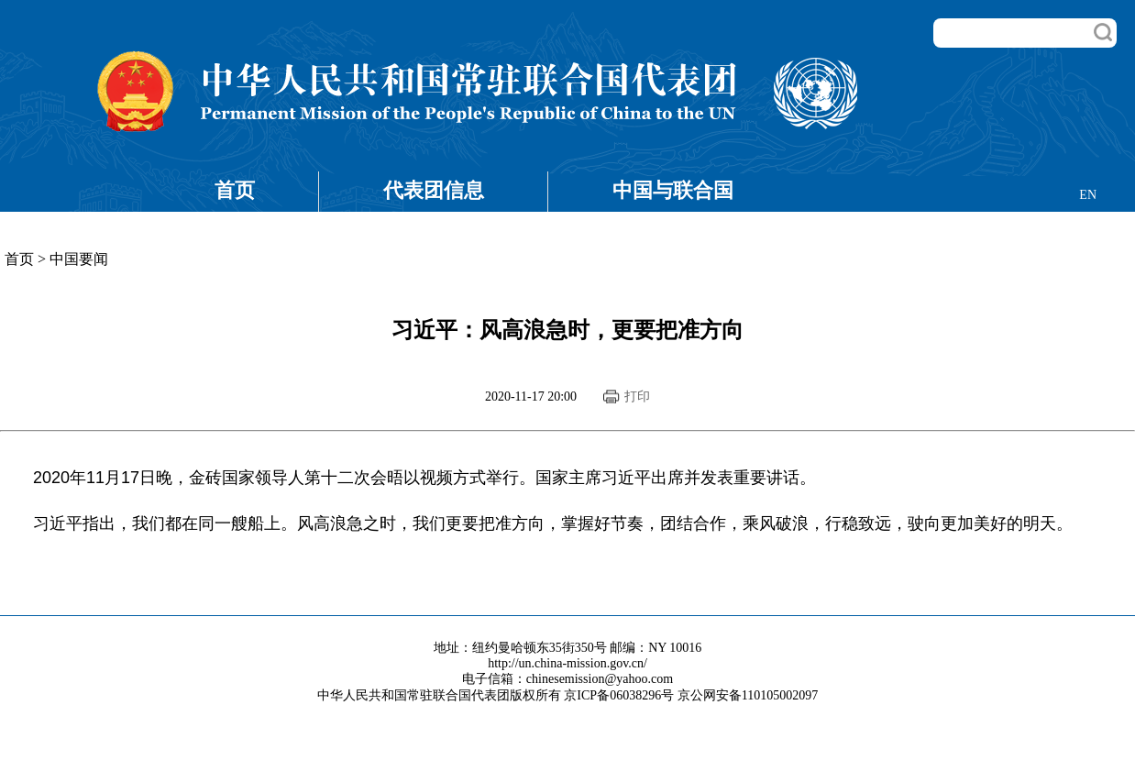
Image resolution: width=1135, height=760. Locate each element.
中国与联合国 (672, 190)
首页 (235, 190)
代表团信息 (433, 190)
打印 (637, 396)
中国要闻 (79, 259)
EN (1087, 195)
